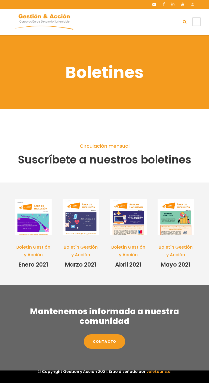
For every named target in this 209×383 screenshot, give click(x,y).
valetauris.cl (154, 371)
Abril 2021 (128, 264)
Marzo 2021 (80, 264)
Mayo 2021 (175, 264)
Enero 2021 (33, 264)
